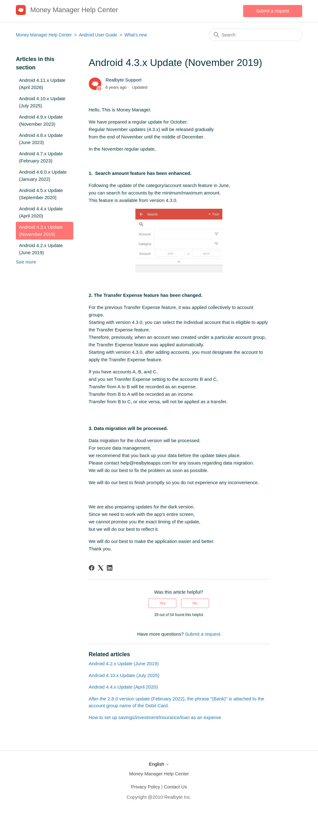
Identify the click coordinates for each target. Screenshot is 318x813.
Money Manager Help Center (44, 34)
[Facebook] (91, 568)
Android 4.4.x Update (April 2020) (41, 212)
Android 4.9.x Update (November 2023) (41, 120)
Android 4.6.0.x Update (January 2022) (42, 175)
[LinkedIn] (109, 568)
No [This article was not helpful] (195, 603)
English (159, 764)
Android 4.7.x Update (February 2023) (41, 157)
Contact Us (175, 786)
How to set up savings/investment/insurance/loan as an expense (155, 717)
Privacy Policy (145, 786)
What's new (136, 34)
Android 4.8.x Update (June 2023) (41, 139)
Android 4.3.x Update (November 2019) (41, 230)
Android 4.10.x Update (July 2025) (42, 102)
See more (26, 261)
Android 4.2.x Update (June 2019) (41, 249)
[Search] (255, 35)
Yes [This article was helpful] (163, 603)
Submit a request (272, 10)
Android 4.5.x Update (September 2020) (41, 194)
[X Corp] (100, 568)
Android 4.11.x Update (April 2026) (42, 83)
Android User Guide (98, 34)
